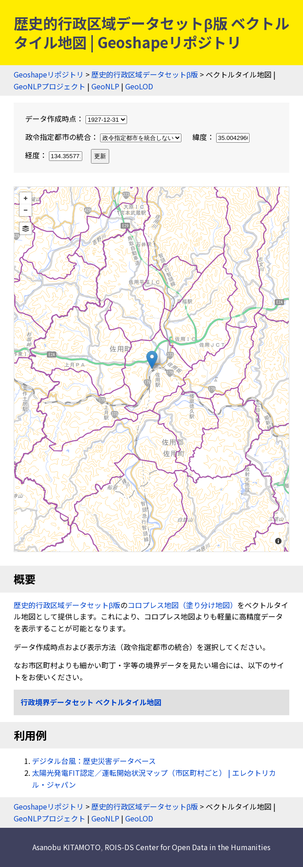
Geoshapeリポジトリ (49, 74)
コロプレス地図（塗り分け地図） (182, 604)
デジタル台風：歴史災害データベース (94, 760)
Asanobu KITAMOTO (66, 846)
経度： (54, 155)
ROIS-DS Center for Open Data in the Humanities (188, 846)
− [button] (26, 210)
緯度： (221, 136)
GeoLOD (139, 86)
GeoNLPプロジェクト (49, 86)
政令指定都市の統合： (104, 136)
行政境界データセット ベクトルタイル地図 (91, 702)
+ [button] (26, 198)
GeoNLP (105, 86)
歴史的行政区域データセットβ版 (144, 74)
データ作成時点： (76, 118)
